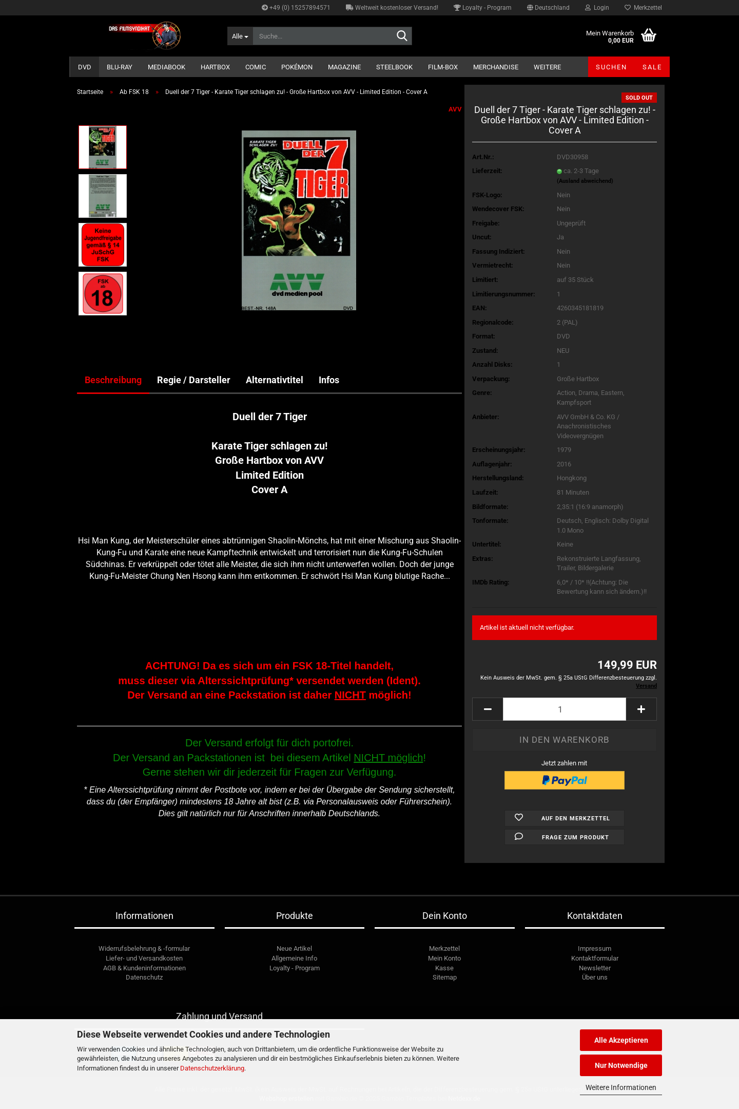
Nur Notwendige (621, 1065)
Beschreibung (113, 379)
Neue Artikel (294, 948)
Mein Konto (444, 958)
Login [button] (597, 7)
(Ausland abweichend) (585, 181)
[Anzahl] (564, 709)
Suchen (611, 67)
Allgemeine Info (294, 958)
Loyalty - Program (483, 7)
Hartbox (215, 67)
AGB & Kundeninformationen (144, 968)
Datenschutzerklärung (212, 1068)
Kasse (444, 968)
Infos (329, 379)
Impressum (594, 948)
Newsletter (595, 968)
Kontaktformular (594, 958)
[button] (548, 7)
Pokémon (297, 67)
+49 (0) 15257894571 (296, 7)
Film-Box (443, 67)
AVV (455, 109)
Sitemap (445, 977)
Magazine (344, 67)
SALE (652, 67)
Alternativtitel (274, 379)
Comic (255, 67)
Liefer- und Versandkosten (144, 958)
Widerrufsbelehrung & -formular (144, 948)
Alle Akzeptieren (621, 1040)
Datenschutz (144, 977)
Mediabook (166, 67)
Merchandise (495, 67)
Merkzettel (643, 7)
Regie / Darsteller (193, 379)
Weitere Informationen (621, 1087)
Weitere (547, 67)
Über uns (595, 977)
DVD (84, 67)
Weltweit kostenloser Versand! (392, 7)
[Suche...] (239, 36)
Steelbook (394, 67)
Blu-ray (119, 67)
